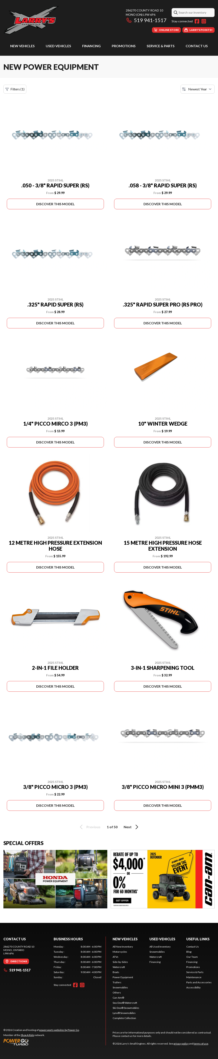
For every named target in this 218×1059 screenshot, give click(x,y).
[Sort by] (198, 89)
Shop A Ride (27, 1035)
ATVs (115, 956)
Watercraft (119, 967)
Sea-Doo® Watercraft (125, 1002)
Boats (116, 972)
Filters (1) (14, 89)
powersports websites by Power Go (59, 1030)
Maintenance (193, 977)
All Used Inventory (160, 946)
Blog (188, 951)
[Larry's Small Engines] (56, 20)
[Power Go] (41, 1042)
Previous (89, 827)
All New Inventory (123, 946)
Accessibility (193, 987)
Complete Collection (124, 1018)
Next (132, 827)
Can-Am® (118, 997)
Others (117, 992)
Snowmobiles (120, 987)
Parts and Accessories (199, 982)
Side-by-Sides (120, 962)
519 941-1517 (146, 20)
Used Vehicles (58, 46)
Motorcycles (120, 951)
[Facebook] (196, 21)
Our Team (192, 956)
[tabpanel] (77, 962)
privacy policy (181, 1043)
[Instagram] (203, 21)
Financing (91, 46)
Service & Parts (161, 46)
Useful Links (197, 939)
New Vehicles (22, 46)
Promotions (124, 46)
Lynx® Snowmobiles (124, 1013)
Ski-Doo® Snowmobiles (126, 1007)
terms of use (201, 1043)
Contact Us (197, 46)
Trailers (117, 982)
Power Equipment (123, 977)
